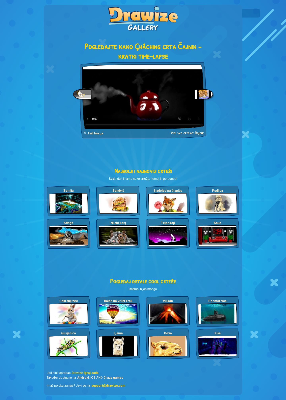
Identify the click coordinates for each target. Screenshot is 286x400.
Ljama (118, 333)
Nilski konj (118, 223)
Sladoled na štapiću (168, 191)
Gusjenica (68, 333)
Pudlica (217, 191)
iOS (93, 377)
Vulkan (168, 301)
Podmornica (217, 301)
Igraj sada (91, 373)
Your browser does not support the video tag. (143, 97)
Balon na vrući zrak (118, 301)
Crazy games (113, 377)
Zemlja (68, 191)
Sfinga (68, 223)
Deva (168, 333)
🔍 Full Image (93, 133)
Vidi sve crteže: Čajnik (187, 133)
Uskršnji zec (68, 301)
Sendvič (118, 191)
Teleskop (168, 223)
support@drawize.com (108, 385)
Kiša (217, 333)
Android (83, 377)
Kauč (217, 223)
